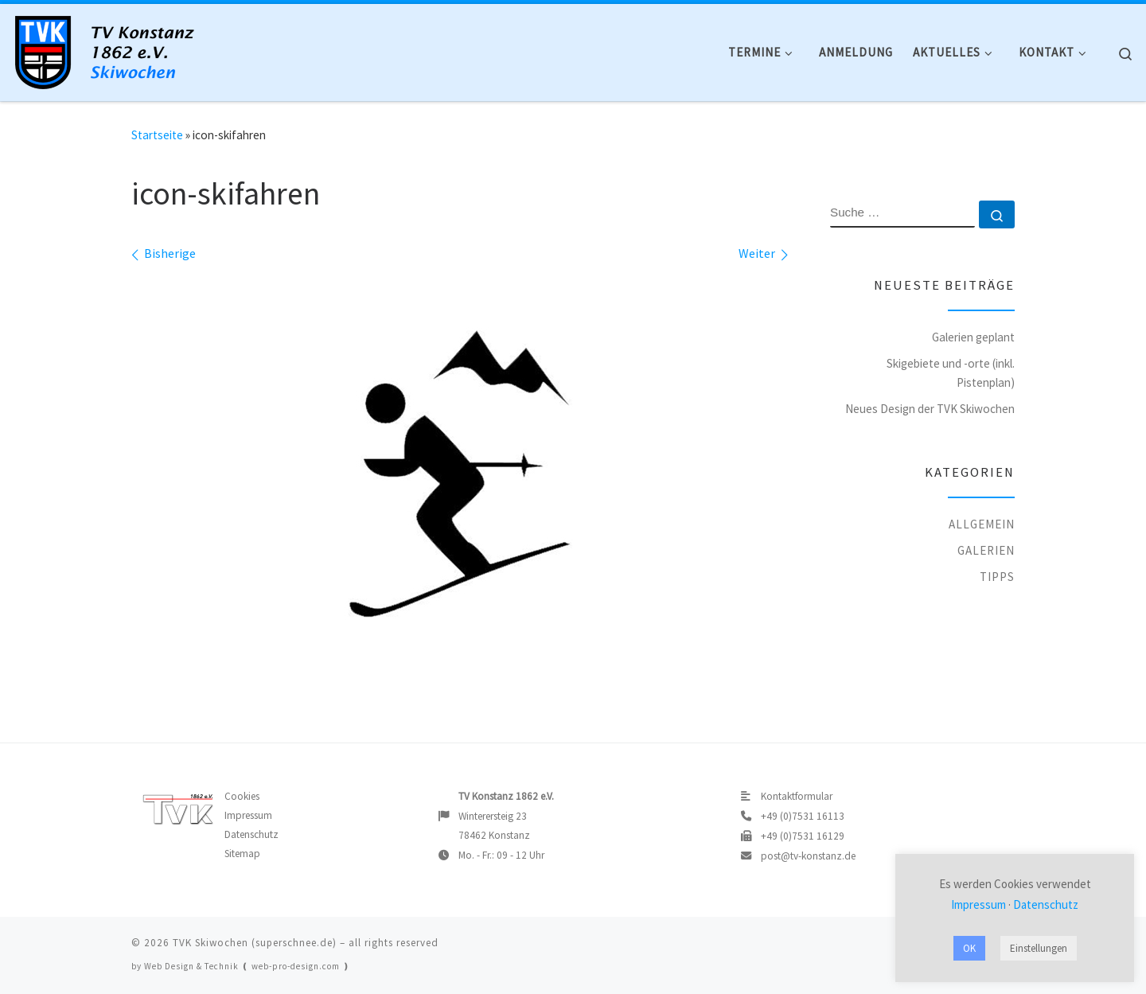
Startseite (157, 134)
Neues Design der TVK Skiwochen (930, 408)
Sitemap (242, 853)
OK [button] (969, 948)
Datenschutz (251, 834)
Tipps (997, 576)
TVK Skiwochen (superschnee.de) (255, 942)
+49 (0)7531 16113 (802, 816)
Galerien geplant (973, 337)
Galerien (986, 550)
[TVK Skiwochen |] (111, 48)
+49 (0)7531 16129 (802, 836)
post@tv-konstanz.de (808, 856)
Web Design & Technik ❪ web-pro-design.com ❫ (247, 966)
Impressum (248, 815)
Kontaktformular (796, 796)
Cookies (241, 796)
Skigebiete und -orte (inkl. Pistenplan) (951, 373)
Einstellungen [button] (1038, 948)
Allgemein (982, 524)
